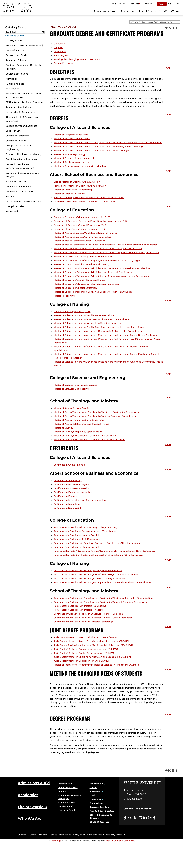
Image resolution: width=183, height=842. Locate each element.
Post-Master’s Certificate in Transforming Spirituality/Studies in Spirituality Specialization (103, 598)
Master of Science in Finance (70, 193)
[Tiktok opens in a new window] (125, 818)
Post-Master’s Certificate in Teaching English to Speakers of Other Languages (97, 543)
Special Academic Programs (21, 159)
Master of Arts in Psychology (69, 154)
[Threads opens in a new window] (130, 818)
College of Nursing (16, 140)
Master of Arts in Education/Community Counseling (82, 237)
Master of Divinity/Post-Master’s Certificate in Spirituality (85, 435)
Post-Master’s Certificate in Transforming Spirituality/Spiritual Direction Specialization (101, 602)
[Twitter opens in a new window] (135, 818)
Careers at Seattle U (99, 807)
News (113, 4)
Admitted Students (68, 787)
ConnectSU (95, 799)
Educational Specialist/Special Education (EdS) (80, 229)
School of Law (13, 131)
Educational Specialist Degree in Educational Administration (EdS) (90, 221)
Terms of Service (94, 834)
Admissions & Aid (105, 11)
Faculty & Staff (65, 806)
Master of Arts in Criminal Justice (72, 138)
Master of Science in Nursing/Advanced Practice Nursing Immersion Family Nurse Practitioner (106, 335)
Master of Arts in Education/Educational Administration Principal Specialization (98, 248)
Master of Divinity (63, 428)
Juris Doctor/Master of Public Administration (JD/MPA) (84, 653)
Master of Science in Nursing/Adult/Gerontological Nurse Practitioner (92, 319)
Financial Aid (13, 88)
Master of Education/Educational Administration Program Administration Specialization (102, 276)
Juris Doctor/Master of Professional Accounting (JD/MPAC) (86, 649)
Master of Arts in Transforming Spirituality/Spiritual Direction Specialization (95, 416)
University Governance (18, 186)
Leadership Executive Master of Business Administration (85, 201)
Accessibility (109, 834)
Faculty (10, 196)
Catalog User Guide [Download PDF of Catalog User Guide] (16, 55)
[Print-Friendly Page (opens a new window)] (173, 27)
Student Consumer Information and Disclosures (23, 95)
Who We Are (172, 11)
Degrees (58, 47)
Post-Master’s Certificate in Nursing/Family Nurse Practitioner (88, 570)
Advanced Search (15, 35)
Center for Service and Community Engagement (20, 166)
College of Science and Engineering (18, 147)
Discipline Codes (15, 206)
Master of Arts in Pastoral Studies (72, 408)
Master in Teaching (64, 295)
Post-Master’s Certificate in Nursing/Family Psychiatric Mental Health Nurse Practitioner (102, 582)
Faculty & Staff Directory (102, 811)
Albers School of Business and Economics (22, 119)
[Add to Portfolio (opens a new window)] (166, 27)
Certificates (60, 51)
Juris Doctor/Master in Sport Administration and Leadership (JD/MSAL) (93, 657)
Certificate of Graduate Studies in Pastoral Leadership (83, 621)
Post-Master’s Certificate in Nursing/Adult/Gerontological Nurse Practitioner (96, 574)
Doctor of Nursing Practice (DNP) (72, 311)
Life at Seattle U (149, 11)
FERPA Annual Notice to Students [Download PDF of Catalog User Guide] (24, 102)
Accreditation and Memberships (24, 201)
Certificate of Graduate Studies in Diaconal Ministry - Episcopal (88, 613)
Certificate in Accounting (67, 480)
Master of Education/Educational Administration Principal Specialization (94, 272)
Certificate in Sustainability (69, 508)
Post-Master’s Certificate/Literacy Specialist (77, 535)
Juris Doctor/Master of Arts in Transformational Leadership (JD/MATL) (92, 641)
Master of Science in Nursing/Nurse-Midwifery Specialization (87, 323)
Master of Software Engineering (71, 389)
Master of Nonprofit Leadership (71, 134)
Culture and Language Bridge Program (22, 175)
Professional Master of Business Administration (80, 185)
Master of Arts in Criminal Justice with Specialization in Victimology (91, 150)
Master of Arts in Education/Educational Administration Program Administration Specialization (106, 252)
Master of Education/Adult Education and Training (82, 264)
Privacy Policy (78, 834)
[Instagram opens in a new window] (149, 818)
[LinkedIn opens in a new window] (145, 818)
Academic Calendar (16, 60)
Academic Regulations (18, 107)
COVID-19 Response (99, 822)
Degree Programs (63, 63)
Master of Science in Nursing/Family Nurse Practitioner (84, 315)
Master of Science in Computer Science (75, 385)
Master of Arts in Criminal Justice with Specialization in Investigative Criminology (99, 146)
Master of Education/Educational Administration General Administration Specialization (102, 268)
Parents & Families (67, 810)
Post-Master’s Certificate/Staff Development (78, 539)
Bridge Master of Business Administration (77, 182)
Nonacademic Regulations (20, 112)
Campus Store (97, 803)
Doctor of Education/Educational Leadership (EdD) (82, 217)
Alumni (62, 791)
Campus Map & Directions (138, 808)
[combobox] (154, 22)
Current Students (66, 802)
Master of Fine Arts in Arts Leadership (74, 158)
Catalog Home (14, 40)
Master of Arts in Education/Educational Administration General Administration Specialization (106, 244)
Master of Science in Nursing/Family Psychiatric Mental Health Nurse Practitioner (99, 327)
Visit (170, 4)
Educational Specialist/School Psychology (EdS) (80, 225)
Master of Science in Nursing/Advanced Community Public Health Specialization (98, 331)
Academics (128, 11)
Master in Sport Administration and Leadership (80, 166)
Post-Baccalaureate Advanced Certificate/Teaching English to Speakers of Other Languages (104, 551)
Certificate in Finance (65, 496)
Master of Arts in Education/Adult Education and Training (85, 233)
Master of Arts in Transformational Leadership (79, 420)
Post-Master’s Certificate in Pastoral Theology (79, 610)
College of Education (17, 135)
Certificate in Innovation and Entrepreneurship (80, 500)
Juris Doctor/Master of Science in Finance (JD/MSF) (82, 661)
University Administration (20, 191)
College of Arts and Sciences (21, 126)
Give (177, 4)
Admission (12, 79)
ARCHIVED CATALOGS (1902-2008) (24, 45)
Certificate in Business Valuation (72, 488)
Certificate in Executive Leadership (73, 492)
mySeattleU (95, 791)
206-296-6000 (134, 799)
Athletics (135, 4)
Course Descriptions (17, 73)
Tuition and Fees (15, 84)
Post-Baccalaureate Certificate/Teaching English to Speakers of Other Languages (99, 555)
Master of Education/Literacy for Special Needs (79, 280)
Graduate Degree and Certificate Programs (23, 67)
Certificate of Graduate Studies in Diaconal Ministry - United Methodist (93, 617)
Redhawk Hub (96, 783)
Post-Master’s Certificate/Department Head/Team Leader (85, 531)
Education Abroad (16, 181)
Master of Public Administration (71, 162)
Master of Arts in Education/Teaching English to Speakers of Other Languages (97, 260)
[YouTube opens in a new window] (140, 818)
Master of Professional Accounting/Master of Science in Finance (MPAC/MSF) (96, 664)
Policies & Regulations (60, 834)
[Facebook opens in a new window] (154, 818)
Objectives (59, 43)
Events (122, 4)
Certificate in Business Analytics (71, 484)
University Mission (16, 50)
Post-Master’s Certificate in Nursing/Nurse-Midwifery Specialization (91, 578)
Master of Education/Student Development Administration (86, 284)
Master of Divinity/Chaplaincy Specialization (78, 431)
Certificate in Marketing (67, 504)
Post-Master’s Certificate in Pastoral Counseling (80, 606)
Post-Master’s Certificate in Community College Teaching (85, 527)
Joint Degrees (61, 55)
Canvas (93, 787)
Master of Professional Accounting (73, 189)
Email (92, 795)
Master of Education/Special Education (75, 288)
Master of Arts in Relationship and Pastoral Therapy (82, 424)
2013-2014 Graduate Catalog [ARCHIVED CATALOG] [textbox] (151, 22)
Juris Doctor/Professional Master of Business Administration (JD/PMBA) (93, 645)
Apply (162, 4)
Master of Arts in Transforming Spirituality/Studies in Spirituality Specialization (97, 412)
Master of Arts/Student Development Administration (83, 256)
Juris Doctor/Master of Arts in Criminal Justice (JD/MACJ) (85, 637)
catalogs (56, 840)
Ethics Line (121, 834)
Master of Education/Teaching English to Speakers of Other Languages (93, 292)
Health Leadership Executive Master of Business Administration (89, 197)
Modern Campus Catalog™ (119, 840)
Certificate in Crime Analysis (69, 464)
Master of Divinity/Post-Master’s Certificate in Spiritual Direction (89, 439)
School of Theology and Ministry (24, 154)
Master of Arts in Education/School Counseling (80, 240)
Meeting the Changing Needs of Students (77, 59)
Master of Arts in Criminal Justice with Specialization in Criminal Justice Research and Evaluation (108, 142)
